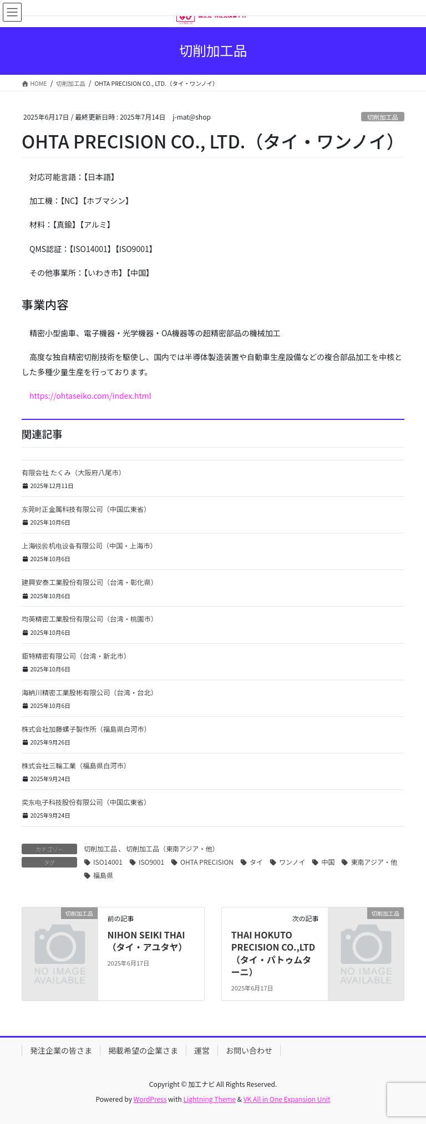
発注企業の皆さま (61, 1050)
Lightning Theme (209, 1099)
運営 (202, 1050)
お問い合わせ (249, 1050)
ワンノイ (292, 861)
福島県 (103, 875)
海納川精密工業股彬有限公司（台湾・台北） (90, 692)
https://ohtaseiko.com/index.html (90, 395)
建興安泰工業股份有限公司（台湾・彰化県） (90, 582)
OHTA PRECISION (207, 861)
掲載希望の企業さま (143, 1050)
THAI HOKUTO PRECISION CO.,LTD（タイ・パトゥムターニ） (273, 953)
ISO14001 (108, 861)
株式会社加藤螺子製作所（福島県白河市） (86, 729)
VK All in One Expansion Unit (287, 1099)
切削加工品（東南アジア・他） (172, 848)
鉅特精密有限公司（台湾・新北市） (76, 656)
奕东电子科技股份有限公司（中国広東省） (86, 802)
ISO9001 (151, 861)
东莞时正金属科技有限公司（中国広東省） (86, 509)
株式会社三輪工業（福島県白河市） (76, 766)
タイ (256, 861)
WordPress (150, 1099)
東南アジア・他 (374, 861)
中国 (327, 861)
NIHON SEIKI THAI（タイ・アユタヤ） (147, 940)
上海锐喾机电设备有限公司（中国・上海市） (89, 546)
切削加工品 (382, 116)
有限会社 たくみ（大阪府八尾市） (73, 473)
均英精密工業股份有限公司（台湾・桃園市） (90, 619)
